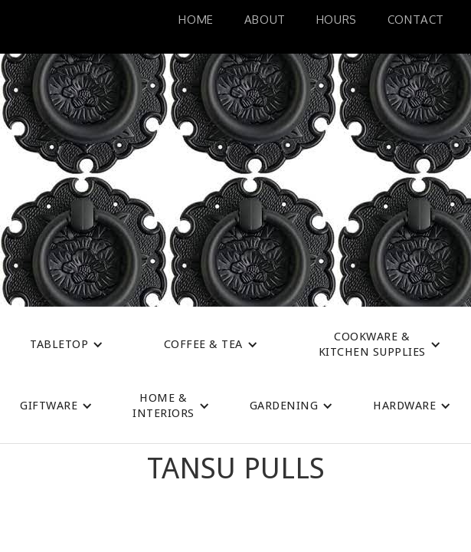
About (265, 19)
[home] (34, 26)
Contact (416, 19)
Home (195, 19)
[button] (67, 344)
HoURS (336, 19)
